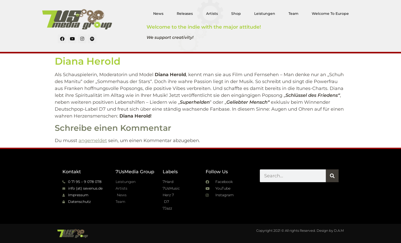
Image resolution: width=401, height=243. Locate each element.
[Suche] (332, 175)
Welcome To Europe (330, 13)
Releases (185, 13)
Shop (236, 13)
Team (293, 13)
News (158, 13)
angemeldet (93, 140)
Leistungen (264, 13)
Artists (212, 13)
